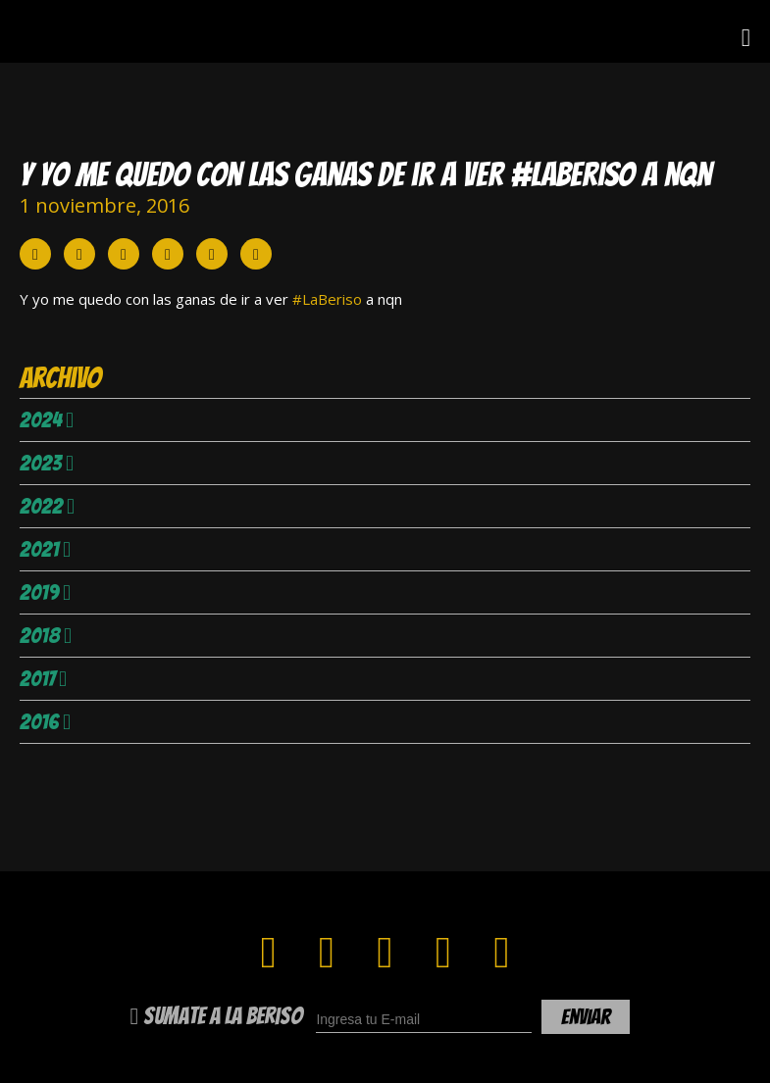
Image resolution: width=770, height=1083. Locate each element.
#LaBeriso (327, 299)
